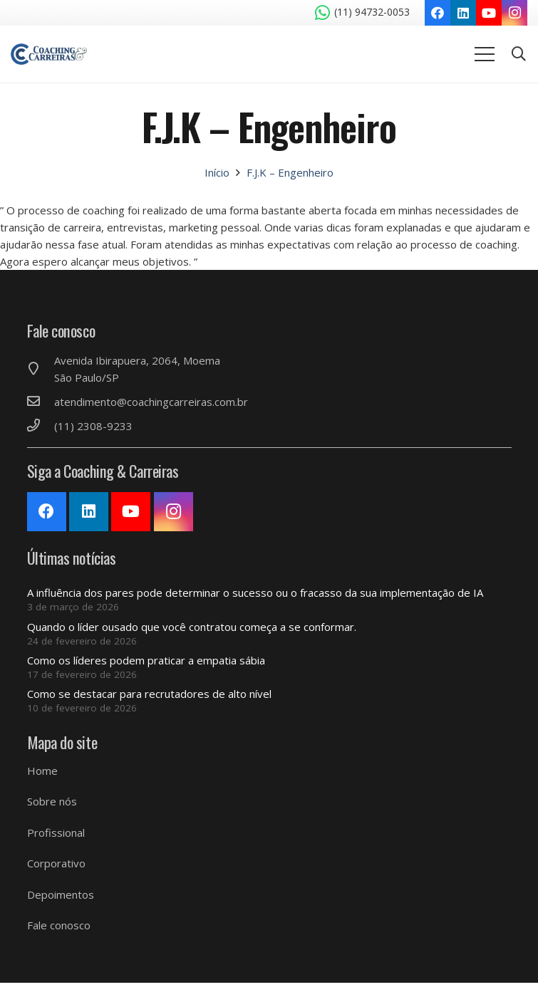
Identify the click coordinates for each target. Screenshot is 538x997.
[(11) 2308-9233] (40, 425)
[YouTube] (489, 13)
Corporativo (56, 863)
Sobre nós (52, 801)
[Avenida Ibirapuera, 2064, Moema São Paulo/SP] (40, 368)
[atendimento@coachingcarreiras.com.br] (40, 401)
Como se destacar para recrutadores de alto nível (149, 694)
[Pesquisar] (518, 54)
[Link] (49, 54)
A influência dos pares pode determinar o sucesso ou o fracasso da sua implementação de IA (255, 592)
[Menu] (484, 54)
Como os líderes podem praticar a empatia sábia (146, 660)
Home (42, 770)
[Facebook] (437, 13)
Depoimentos (60, 894)
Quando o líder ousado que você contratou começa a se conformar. (191, 627)
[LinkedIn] (463, 13)
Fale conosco (58, 925)
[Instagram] (514, 13)
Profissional (56, 832)
